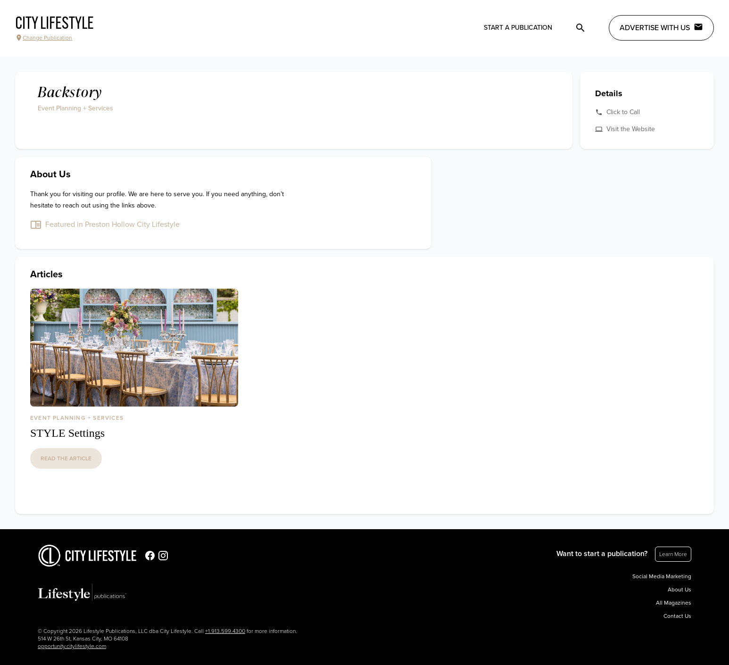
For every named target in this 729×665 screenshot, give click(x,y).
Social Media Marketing (661, 576)
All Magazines (673, 602)
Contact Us (677, 616)
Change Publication (43, 38)
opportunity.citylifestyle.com (72, 646)
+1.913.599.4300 (225, 631)
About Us (679, 589)
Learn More (673, 554)
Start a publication (518, 28)
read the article (66, 458)
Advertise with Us (661, 27)
